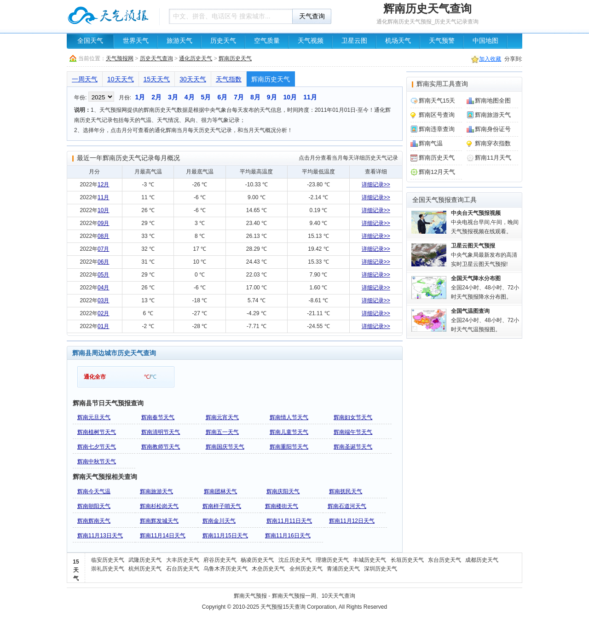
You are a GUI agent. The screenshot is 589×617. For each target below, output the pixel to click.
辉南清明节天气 (160, 432)
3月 (173, 97)
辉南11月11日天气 (289, 521)
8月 (255, 97)
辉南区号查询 (437, 114)
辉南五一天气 (222, 432)
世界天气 (136, 40)
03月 (103, 300)
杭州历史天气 (145, 568)
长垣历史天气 (407, 560)
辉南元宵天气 (222, 417)
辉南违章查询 (437, 129)
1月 (140, 97)
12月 (103, 184)
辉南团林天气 (220, 491)
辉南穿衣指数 (493, 143)
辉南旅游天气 (156, 491)
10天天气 (120, 79)
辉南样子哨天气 (221, 506)
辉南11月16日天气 (288, 535)
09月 (103, 223)
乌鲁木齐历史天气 (225, 568)
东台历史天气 (444, 560)
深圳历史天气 (380, 568)
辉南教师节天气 (160, 447)
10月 (290, 97)
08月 (103, 236)
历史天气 (223, 40)
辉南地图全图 (493, 100)
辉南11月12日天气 (352, 521)
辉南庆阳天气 (283, 491)
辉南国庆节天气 (225, 447)
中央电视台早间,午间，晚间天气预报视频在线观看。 (485, 222)
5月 (206, 97)
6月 (222, 97)
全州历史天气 (306, 568)
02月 (103, 313)
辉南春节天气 (157, 417)
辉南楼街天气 (281, 506)
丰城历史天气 (369, 560)
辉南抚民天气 (345, 491)
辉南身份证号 (493, 129)
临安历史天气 (107, 560)
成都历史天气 (481, 560)
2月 (156, 97)
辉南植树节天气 (96, 432)
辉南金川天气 (219, 521)
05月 (103, 274)
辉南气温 (431, 143)
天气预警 (442, 40)
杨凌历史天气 (257, 560)
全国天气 (90, 40)
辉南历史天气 (235, 58)
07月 (103, 249)
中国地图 (485, 40)
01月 (103, 326)
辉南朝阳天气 (93, 506)
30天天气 (192, 79)
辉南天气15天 (437, 100)
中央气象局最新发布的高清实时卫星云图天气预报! (484, 254)
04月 (103, 287)
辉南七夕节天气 (96, 447)
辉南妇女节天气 (353, 417)
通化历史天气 (195, 58)
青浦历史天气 (343, 568)
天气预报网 (119, 58)
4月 (190, 97)
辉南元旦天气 (93, 417)
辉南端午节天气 (353, 432)
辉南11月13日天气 (100, 535)
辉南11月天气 (493, 157)
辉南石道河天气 (347, 506)
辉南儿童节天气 (289, 432)
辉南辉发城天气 (159, 521)
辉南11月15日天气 (225, 535)
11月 (310, 97)
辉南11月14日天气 (162, 535)
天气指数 (229, 79)
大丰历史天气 (182, 560)
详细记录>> (376, 184)
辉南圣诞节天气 (353, 447)
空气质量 (267, 40)
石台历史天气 (182, 568)
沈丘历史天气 (295, 560)
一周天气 (85, 79)
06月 (103, 262)
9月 (272, 97)
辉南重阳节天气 (289, 447)
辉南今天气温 (93, 491)
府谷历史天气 (220, 560)
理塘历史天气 (332, 560)
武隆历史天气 (145, 560)
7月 (239, 97)
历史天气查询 (156, 58)
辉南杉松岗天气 (159, 506)
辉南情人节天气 (289, 417)
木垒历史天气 (268, 568)
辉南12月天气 (437, 171)
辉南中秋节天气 (96, 461)
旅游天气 (179, 40)
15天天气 (157, 79)
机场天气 (398, 40)
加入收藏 (490, 59)
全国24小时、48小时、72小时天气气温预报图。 (485, 320)
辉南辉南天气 (93, 521)
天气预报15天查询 (282, 607)
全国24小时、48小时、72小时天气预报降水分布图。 (485, 287)
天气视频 (310, 40)
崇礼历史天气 (107, 568)
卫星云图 (354, 40)
